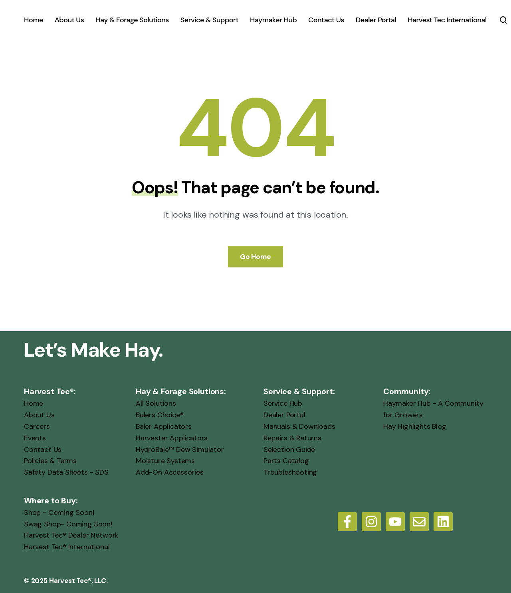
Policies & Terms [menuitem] (50, 460)
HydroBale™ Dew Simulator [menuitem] (180, 449)
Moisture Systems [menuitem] (165, 460)
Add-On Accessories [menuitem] (170, 472)
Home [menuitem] (33, 403)
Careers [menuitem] (37, 426)
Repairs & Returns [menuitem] (292, 438)
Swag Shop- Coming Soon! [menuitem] (68, 524)
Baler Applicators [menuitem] (164, 426)
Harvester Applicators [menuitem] (172, 438)
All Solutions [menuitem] (156, 403)
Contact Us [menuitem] (42, 449)
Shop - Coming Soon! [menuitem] (59, 512)
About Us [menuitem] (39, 415)
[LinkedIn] (443, 521)
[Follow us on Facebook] (347, 521)
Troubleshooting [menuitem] (290, 472)
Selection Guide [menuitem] (289, 449)
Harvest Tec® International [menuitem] (66, 547)
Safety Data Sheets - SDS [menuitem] (66, 472)
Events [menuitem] (35, 438)
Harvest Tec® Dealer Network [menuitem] (71, 535)
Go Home (255, 256)
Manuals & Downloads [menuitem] (299, 426)
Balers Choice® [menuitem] (159, 415)
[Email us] (419, 521)
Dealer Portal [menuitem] (284, 415)
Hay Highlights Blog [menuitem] (414, 426)
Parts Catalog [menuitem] (286, 460)
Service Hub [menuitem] (282, 403)
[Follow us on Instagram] (371, 521)
